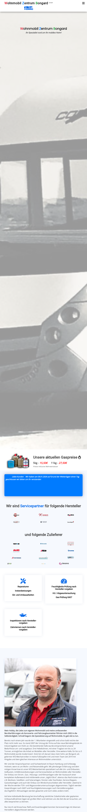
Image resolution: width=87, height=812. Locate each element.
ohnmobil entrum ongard (28, 3)
